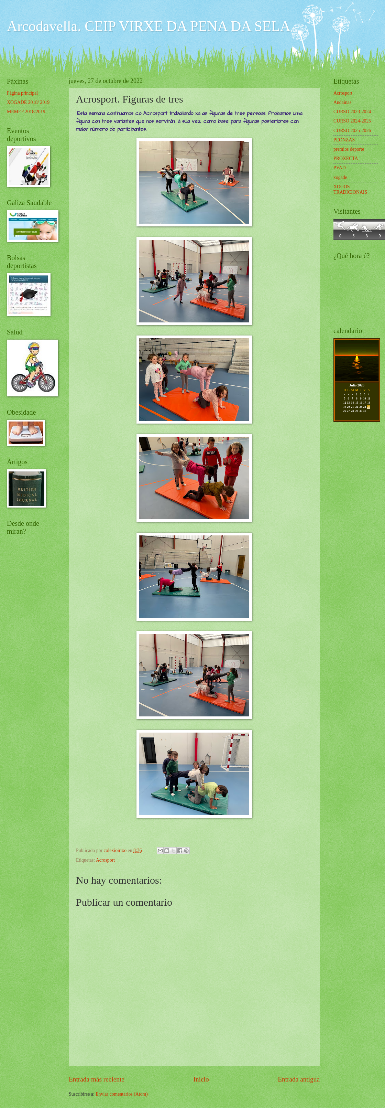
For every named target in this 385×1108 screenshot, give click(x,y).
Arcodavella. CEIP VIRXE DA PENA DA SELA (148, 26)
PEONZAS (344, 139)
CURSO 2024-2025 (352, 121)
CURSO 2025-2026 (352, 130)
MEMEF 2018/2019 (26, 111)
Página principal (22, 93)
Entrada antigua (299, 1079)
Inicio (201, 1079)
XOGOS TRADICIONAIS (350, 189)
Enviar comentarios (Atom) (122, 1094)
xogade (340, 177)
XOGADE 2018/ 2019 (28, 102)
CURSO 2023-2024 (352, 111)
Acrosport (105, 860)
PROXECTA (345, 158)
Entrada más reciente (96, 1079)
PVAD (339, 167)
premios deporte (348, 149)
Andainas (342, 102)
